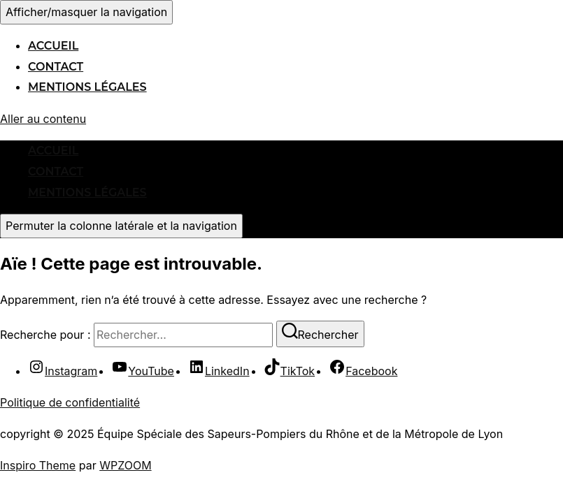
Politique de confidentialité (70, 402)
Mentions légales (87, 87)
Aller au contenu (43, 119)
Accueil (53, 45)
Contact (55, 66)
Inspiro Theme (38, 465)
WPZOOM (125, 465)
